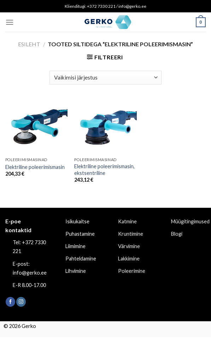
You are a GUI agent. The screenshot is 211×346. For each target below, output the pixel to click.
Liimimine (75, 246)
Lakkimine (129, 259)
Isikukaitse (77, 221)
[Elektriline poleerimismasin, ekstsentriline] (105, 126)
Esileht (29, 44)
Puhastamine (80, 234)
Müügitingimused (190, 221)
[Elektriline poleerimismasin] (36, 126)
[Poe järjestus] (105, 77)
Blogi (176, 234)
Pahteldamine (80, 259)
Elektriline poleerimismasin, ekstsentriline (104, 169)
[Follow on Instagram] (21, 302)
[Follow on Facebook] (10, 302)
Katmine (127, 221)
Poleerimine (131, 271)
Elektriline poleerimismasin (35, 167)
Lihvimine (75, 271)
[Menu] (9, 22)
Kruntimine (130, 234)
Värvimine (129, 246)
